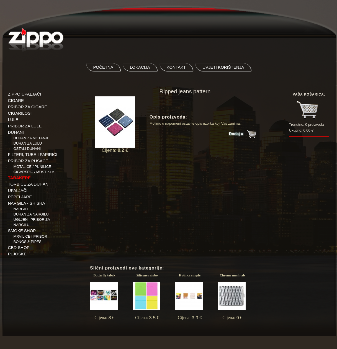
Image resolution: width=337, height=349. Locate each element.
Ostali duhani (27, 149)
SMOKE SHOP (22, 230)
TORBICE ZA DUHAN (28, 184)
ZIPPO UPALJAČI (24, 94)
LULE (13, 119)
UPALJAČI (18, 190)
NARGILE (21, 209)
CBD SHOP (19, 247)
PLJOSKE (17, 254)
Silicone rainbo (147, 275)
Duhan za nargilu (31, 214)
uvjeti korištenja (223, 67)
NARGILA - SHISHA (26, 203)
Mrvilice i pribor (30, 236)
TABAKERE (19, 177)
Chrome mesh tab (232, 275)
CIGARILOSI (20, 113)
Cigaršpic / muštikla (34, 172)
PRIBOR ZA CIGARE (27, 106)
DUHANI (16, 132)
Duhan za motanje (32, 138)
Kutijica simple (189, 275)
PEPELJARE (20, 196)
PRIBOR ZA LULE (25, 126)
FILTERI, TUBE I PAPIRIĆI (32, 154)
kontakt (176, 67)
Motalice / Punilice (32, 167)
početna (103, 67)
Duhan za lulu (28, 143)
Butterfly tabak (104, 275)
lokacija (140, 67)
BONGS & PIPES (28, 242)
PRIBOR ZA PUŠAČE (28, 160)
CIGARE (16, 100)
